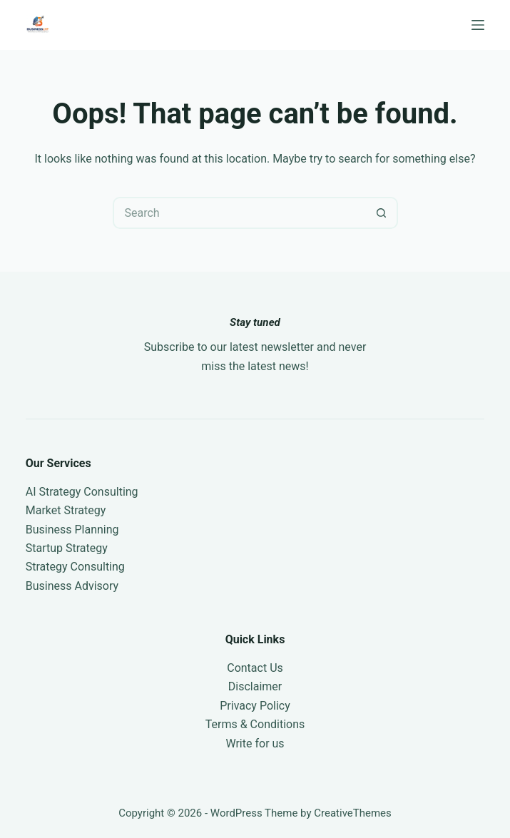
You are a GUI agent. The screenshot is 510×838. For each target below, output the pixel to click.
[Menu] (477, 25)
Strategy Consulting (75, 566)
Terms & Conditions (255, 724)
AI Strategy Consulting (82, 492)
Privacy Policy (255, 705)
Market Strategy (66, 510)
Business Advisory (72, 586)
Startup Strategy (67, 548)
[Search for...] (239, 213)
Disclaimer (255, 686)
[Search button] (382, 213)
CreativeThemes (353, 813)
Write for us (254, 743)
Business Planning (72, 529)
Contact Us (255, 668)
